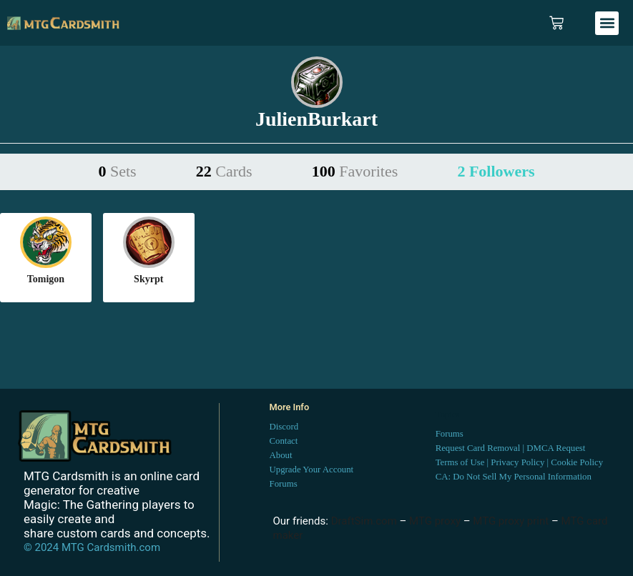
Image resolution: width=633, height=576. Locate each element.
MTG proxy (435, 521)
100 (355, 171)
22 (224, 171)
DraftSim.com (364, 521)
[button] (607, 23)
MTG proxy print (511, 521)
